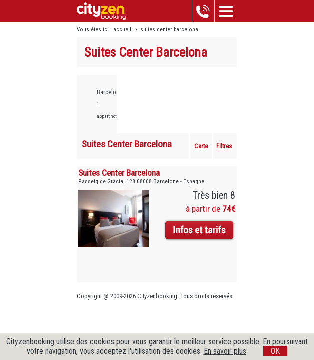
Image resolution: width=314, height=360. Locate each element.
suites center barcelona (169, 29)
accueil (123, 29)
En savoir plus (225, 351)
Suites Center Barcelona (119, 173)
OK (275, 351)
